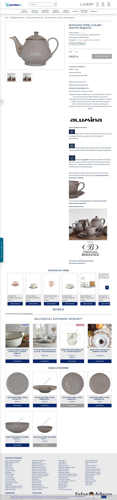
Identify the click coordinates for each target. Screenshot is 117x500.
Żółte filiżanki (89, 483)
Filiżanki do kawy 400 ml (39, 472)
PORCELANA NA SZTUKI (84, 11)
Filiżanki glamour (37, 481)
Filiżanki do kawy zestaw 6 (40, 476)
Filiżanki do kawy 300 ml (39, 471)
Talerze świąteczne (91, 462)
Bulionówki (8, 472)
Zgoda (104, 497)
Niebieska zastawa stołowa (67, 467)
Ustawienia (89, 497)
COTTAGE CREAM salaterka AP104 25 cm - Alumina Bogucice (17, 351)
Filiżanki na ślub (36, 483)
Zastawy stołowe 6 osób (92, 471)
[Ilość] (73, 52)
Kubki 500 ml (62, 464)
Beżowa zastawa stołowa (13, 460)
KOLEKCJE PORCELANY (34, 11)
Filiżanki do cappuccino (39, 464)
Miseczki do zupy (64, 465)
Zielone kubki (89, 477)
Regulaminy (10, 493)
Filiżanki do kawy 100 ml (39, 467)
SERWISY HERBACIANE (56, 11)
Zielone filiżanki (89, 476)
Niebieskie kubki (63, 471)
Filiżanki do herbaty (38, 465)
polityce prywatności (62, 498)
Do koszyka (17, 361)
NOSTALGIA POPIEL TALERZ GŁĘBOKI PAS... (45, 398)
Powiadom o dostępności (77, 43)
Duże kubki (8, 484)
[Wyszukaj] (55, 4)
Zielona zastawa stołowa (92, 474)
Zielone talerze (89, 479)
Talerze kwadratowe (91, 460)
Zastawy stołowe (90, 467)
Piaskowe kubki (63, 477)
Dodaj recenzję (27, 313)
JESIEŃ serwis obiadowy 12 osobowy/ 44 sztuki (100, 351)
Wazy (87, 464)
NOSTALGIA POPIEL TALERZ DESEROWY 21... (99, 398)
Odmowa (97, 497)
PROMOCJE (93, 11)
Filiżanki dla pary (37, 462)
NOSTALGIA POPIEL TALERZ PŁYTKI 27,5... (17, 398)
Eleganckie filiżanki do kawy (13, 488)
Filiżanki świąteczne (38, 486)
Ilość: (70, 52)
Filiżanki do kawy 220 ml (39, 469)
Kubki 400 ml (62, 462)
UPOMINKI (75, 11)
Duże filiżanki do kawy (11, 483)
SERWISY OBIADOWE (66, 11)
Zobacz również (58, 368)
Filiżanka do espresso (38, 460)
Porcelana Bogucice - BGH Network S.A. (88, 35)
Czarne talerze (9, 477)
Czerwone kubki (10, 479)
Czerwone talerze (10, 481)
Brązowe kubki (9, 469)
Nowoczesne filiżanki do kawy (67, 476)
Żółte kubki (88, 484)
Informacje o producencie (77, 263)
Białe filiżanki (9, 464)
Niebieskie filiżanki (64, 469)
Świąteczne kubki (90, 481)
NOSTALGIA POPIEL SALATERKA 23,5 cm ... (17, 438)
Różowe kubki (63, 484)
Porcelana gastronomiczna (67, 481)
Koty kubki (62, 460)
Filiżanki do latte (37, 477)
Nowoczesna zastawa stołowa (68, 474)
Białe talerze (9, 467)
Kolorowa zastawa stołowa (40, 488)
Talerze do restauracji (65, 489)
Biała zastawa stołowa (12, 462)
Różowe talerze (63, 486)
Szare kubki (62, 488)
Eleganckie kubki (10, 489)
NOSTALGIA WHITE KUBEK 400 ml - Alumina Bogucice (72, 351)
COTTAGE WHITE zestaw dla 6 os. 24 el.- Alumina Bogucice (45, 351)
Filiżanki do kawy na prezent (40, 474)
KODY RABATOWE (24, 11)
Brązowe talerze (10, 471)
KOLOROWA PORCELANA (45, 11)
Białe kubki (8, 465)
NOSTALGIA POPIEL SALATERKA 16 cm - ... (44, 438)
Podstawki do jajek (64, 479)
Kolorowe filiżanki (37, 489)
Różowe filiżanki (63, 483)
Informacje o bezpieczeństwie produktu (81, 261)
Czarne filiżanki (9, 474)
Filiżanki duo (35, 479)
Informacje (37, 493)
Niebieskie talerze (64, 472)
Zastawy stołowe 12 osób (92, 469)
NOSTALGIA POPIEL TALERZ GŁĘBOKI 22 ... (72, 398)
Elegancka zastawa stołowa (13, 486)
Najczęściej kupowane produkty (58, 319)
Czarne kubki (9, 476)
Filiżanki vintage (36, 484)
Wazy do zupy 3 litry (91, 465)
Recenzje (58, 309)
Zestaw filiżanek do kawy (92, 472)
